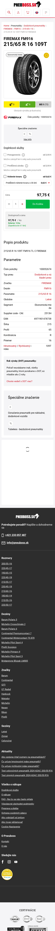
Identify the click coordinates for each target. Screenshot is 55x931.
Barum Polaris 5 (9, 619)
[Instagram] (9, 861)
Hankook (5, 694)
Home (6, 26)
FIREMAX (8, 29)
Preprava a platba (9, 808)
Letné (48, 299)
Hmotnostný (10, 346)
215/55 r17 (6, 582)
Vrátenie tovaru (14, 176)
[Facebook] (2, 861)
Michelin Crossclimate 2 (13, 624)
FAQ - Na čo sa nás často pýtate (17, 799)
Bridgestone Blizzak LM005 (14, 661)
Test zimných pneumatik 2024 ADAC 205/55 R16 (25, 775)
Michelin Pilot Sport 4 (12, 642)
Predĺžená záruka (15, 166)
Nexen (4, 707)
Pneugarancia (13, 155)
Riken (4, 712)
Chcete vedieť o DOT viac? (19, 381)
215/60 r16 (6, 591)
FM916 (17, 29)
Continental (7, 680)
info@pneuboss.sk (18, 542)
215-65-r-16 (28, 29)
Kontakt (5, 841)
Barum (4, 675)
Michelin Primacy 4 (10, 651)
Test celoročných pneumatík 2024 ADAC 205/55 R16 (27, 770)
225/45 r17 (6, 568)
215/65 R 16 (44, 294)
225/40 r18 (6, 577)
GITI (3, 684)
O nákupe (6, 794)
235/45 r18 (6, 586)
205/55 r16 (6, 563)
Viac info (28, 139)
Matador (5, 698)
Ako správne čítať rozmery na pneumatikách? (23, 757)
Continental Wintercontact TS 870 (17, 638)
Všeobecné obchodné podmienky (17, 804)
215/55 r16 (6, 600)
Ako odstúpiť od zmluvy (12, 817)
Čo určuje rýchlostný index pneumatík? (20, 766)
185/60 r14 (6, 595)
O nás (4, 846)
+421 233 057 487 (15, 535)
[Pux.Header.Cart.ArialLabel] (27, 12)
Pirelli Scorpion (8, 647)
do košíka (38, 204)
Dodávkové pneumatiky (34, 26)
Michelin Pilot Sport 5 (12, 656)
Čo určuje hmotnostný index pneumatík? (21, 761)
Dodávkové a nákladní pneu (43, 276)
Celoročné (6, 740)
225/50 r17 (6, 605)
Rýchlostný (24, 346)
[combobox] (27, 183)
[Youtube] (15, 861)
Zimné (4, 736)
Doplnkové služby (10, 790)
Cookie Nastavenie (10, 826)
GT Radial (6, 689)
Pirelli (4, 717)
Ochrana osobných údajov (14, 813)
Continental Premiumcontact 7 (16, 633)
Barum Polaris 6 (9, 629)
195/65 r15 (6, 573)
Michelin (5, 703)
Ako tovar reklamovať (12, 822)
